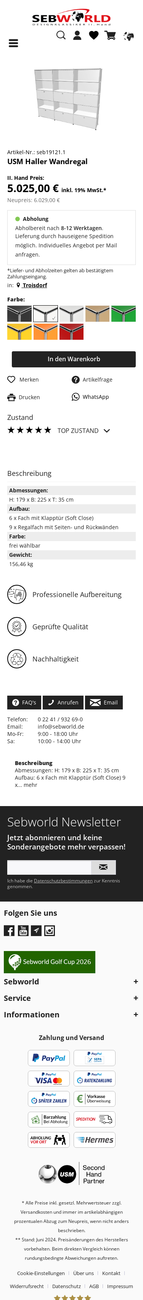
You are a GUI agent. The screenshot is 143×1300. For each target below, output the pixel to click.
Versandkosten (36, 1212)
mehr (29, 784)
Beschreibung (33, 763)
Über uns (83, 1273)
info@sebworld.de (61, 726)
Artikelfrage (92, 379)
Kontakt (111, 1273)
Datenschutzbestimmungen (63, 880)
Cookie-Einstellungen (41, 1273)
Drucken (23, 397)
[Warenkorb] (111, 35)
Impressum (120, 1286)
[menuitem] (77, 39)
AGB (94, 1286)
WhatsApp (90, 396)
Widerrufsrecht (27, 1286)
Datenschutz (66, 1286)
